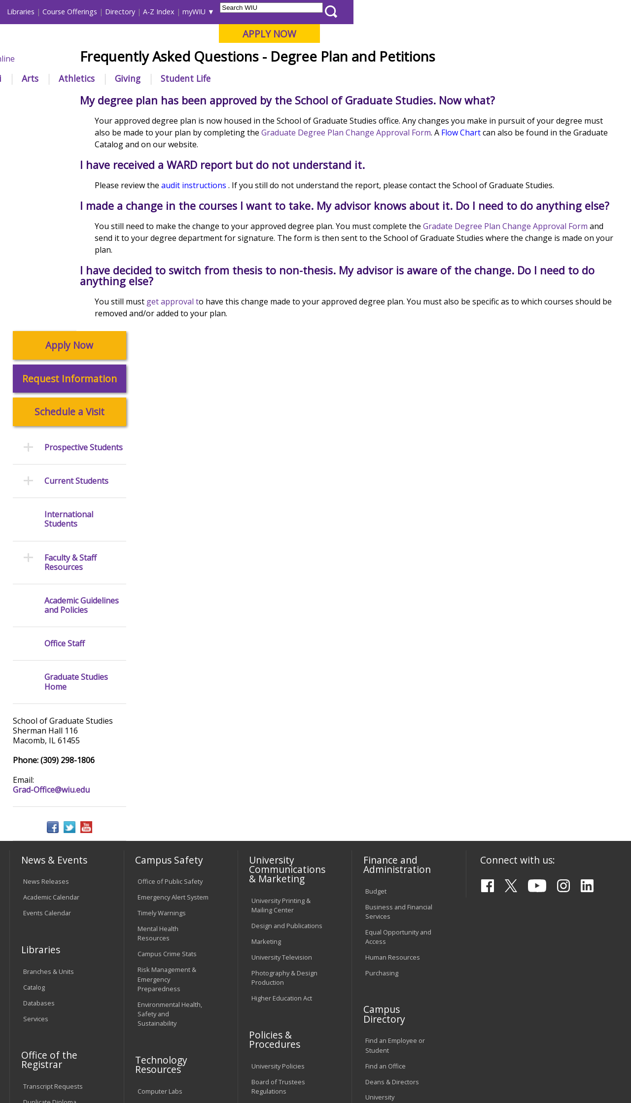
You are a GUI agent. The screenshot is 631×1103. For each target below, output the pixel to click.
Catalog (34, 771)
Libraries (298, 11)
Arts (307, 78)
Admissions (206, 78)
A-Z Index (436, 11)
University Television (281, 741)
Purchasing (381, 757)
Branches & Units (48, 755)
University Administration (386, 886)
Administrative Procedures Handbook (285, 911)
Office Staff (64, 428)
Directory (398, 11)
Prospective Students (83, 231)
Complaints (267, 973)
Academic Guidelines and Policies (81, 389)
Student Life (463, 78)
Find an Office (385, 850)
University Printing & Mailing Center (281, 689)
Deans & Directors (392, 866)
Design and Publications (286, 709)
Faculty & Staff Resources (70, 346)
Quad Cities (237, 58)
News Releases (46, 666)
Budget (375, 675)
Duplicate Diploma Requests (49, 891)
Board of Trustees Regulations (278, 871)
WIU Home (157, 100)
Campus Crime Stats (167, 738)
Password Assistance (169, 906)
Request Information (69, 162)
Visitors (93, 11)
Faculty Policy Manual (282, 891)
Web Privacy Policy (218, 1072)
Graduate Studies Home (76, 466)
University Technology (170, 947)
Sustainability (165, 1031)
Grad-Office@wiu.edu (51, 574)
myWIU (471, 11)
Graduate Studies (213, 100)
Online (280, 58)
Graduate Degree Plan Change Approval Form (447, 205)
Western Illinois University (154, 43)
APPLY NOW (547, 33)
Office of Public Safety (170, 666)
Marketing (266, 725)
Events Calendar (47, 697)
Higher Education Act (281, 782)
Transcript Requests (53, 871)
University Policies (278, 850)
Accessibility (47, 1031)
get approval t (224, 384)
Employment (105, 1031)
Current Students (76, 265)
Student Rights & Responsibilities (276, 952)
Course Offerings (347, 11)
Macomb (190, 58)
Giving (405, 78)
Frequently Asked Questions (297, 100)
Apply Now (69, 129)
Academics (141, 78)
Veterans (220, 1031)
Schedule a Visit (70, 196)
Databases (39, 787)
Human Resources (392, 741)
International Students (149, 11)
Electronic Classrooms (170, 891)
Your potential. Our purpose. (109, 58)
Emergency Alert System (173, 681)
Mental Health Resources (158, 718)
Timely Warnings (162, 697)
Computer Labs (160, 875)
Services (35, 803)
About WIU (77, 78)
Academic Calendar (51, 681)
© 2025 (35, 1072)
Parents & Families (43, 11)
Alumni (264, 78)
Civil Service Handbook (284, 932)
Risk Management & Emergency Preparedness (167, 763)
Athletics (354, 78)
